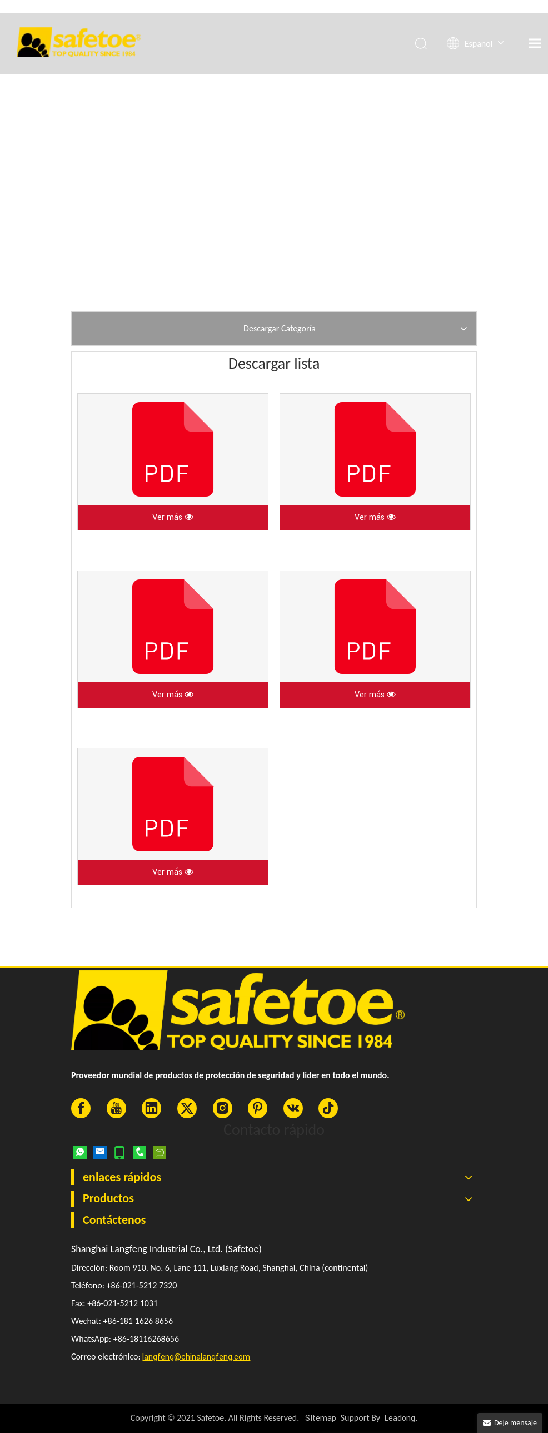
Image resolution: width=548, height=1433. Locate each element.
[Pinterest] (257, 1108)
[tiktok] (328, 1108)
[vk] (293, 1108)
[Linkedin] (151, 1108)
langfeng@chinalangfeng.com (196, 1357)
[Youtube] (116, 1108)
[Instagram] (222, 1108)
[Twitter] (187, 1108)
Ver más (172, 517)
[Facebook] (81, 1108)
